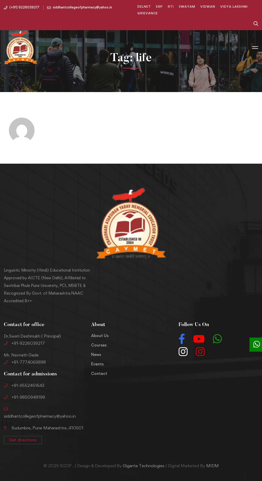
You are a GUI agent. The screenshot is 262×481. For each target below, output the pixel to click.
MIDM (212, 465)
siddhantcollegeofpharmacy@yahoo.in (40, 416)
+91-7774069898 (25, 362)
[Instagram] (183, 351)
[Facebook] (181, 338)
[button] (23, 440)
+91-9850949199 (24, 397)
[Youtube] (199, 338)
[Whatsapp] (217, 338)
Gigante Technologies (144, 465)
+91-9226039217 (24, 343)
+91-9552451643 (24, 385)
